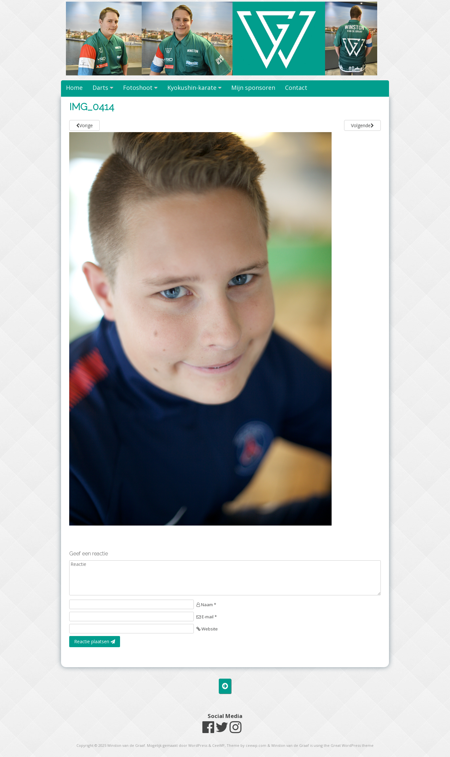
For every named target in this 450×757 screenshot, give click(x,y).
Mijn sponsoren (253, 87)
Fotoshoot (138, 87)
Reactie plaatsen (94, 641)
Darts (100, 87)
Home (74, 87)
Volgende (362, 125)
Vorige (84, 125)
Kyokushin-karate (191, 87)
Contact (296, 87)
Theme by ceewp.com (246, 745)
